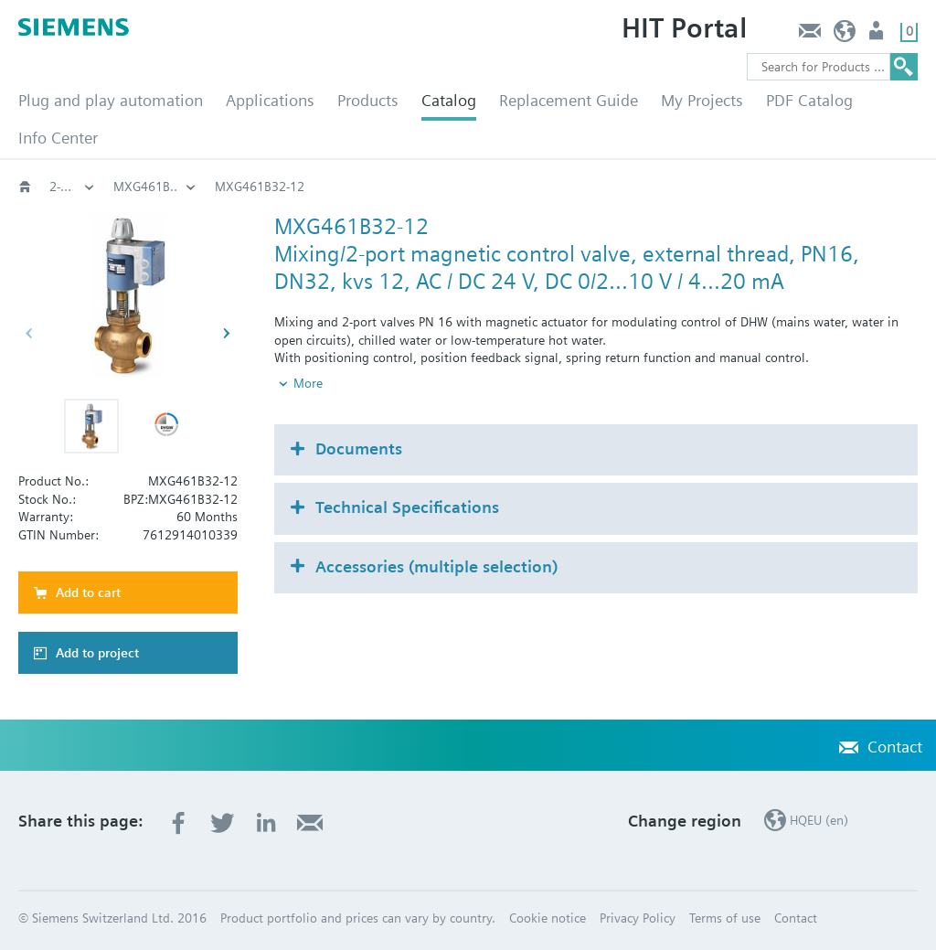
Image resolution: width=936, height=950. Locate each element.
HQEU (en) (845, 35)
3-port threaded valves (176, 186)
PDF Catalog (809, 100)
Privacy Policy (637, 918)
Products (368, 100)
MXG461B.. (672, 186)
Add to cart (88, 592)
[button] (91, 426)
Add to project (97, 653)
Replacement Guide (568, 100)
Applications (270, 100)
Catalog (448, 100)
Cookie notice (547, 918)
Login (878, 35)
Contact (809, 35)
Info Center (58, 137)
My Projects (702, 100)
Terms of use (724, 918)
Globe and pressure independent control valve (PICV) (72, 186)
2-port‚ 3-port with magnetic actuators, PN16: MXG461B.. (440, 186)
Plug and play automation (110, 100)
